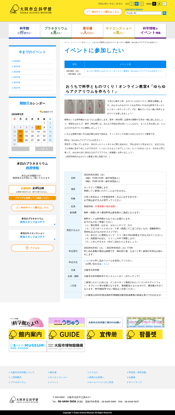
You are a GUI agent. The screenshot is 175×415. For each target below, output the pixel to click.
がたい (119, 31)
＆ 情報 (150, 31)
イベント (54, 382)
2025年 (17, 66)
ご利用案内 (16, 377)
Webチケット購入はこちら (105, 11)
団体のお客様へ (97, 377)
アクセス (35, 248)
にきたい (24, 31)
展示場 (53, 372)
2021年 (17, 88)
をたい (55, 31)
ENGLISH (102, 3)
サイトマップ (135, 382)
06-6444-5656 (67, 401)
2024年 (17, 71)
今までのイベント (32, 52)
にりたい (87, 31)
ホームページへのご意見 (101, 382)
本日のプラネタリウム (32, 220)
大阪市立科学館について (23, 372)
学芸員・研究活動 (137, 372)
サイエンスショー (58, 377)
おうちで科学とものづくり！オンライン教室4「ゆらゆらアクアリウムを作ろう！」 (125, 71)
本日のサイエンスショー (32, 235)
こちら (87, 260)
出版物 (132, 377)
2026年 (17, 61)
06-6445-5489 (109, 401)
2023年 (17, 77)
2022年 (17, 82)
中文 (112, 3)
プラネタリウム (18, 382)
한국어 (119, 3)
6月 (43, 149)
